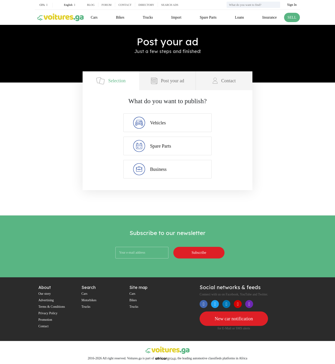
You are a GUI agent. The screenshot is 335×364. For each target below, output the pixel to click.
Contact (124, 5)
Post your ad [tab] (167, 80)
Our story (44, 293)
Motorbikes (89, 300)
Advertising (46, 300)
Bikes (120, 17)
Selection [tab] (110, 80)
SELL (292, 17)
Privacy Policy (47, 313)
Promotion (45, 319)
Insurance (269, 17)
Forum (107, 5)
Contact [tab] (224, 81)
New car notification (234, 318)
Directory (146, 5)
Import (176, 17)
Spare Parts (208, 17)
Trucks (148, 17)
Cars (94, 17)
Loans (239, 17)
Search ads (169, 5)
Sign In (292, 5)
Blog (91, 5)
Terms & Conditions (51, 306)
